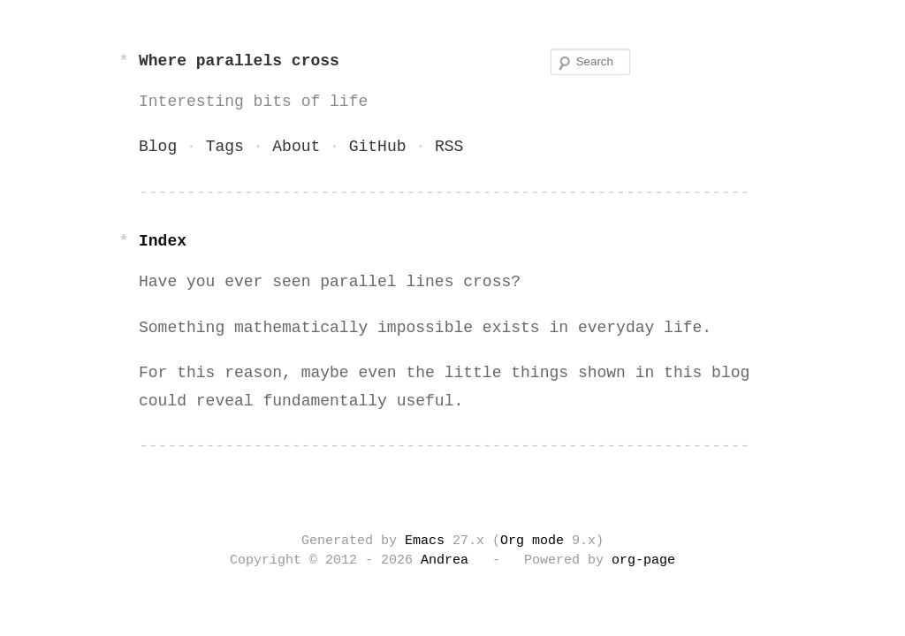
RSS (449, 146)
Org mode (532, 541)
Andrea (444, 561)
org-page (643, 561)
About (296, 146)
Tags (225, 146)
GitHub (378, 146)
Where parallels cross (239, 61)
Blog (158, 146)
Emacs (425, 541)
